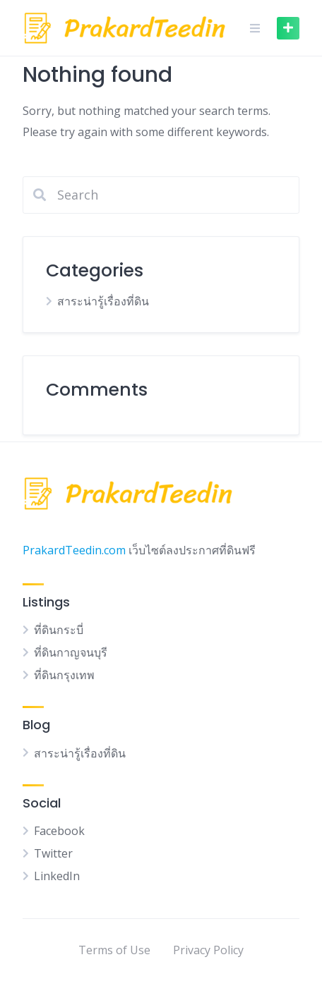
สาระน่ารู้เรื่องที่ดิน (103, 301)
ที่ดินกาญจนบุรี (70, 652)
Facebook (59, 831)
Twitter (53, 853)
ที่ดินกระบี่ (58, 630)
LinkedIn (57, 876)
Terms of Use (114, 950)
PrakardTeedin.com (74, 550)
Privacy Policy (208, 950)
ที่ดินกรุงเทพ (64, 675)
